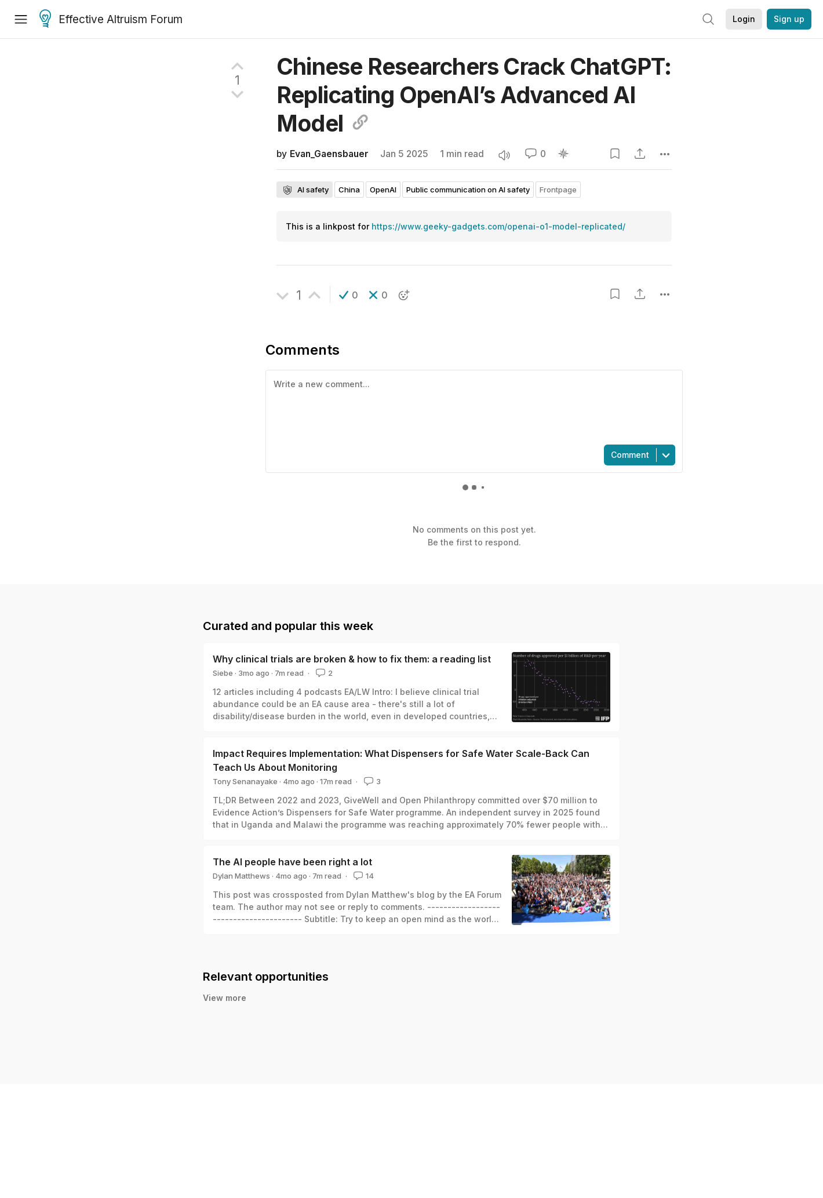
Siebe (223, 673)
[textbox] (471, 406)
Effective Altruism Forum (111, 20)
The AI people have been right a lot (292, 862)
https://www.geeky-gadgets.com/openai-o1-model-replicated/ (498, 226)
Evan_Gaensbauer (329, 153)
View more (224, 998)
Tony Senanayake (245, 781)
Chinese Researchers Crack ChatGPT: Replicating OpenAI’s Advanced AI (473, 95)
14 (362, 876)
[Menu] (21, 19)
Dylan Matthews (241, 875)
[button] (348, 295)
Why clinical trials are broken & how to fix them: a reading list (352, 659)
